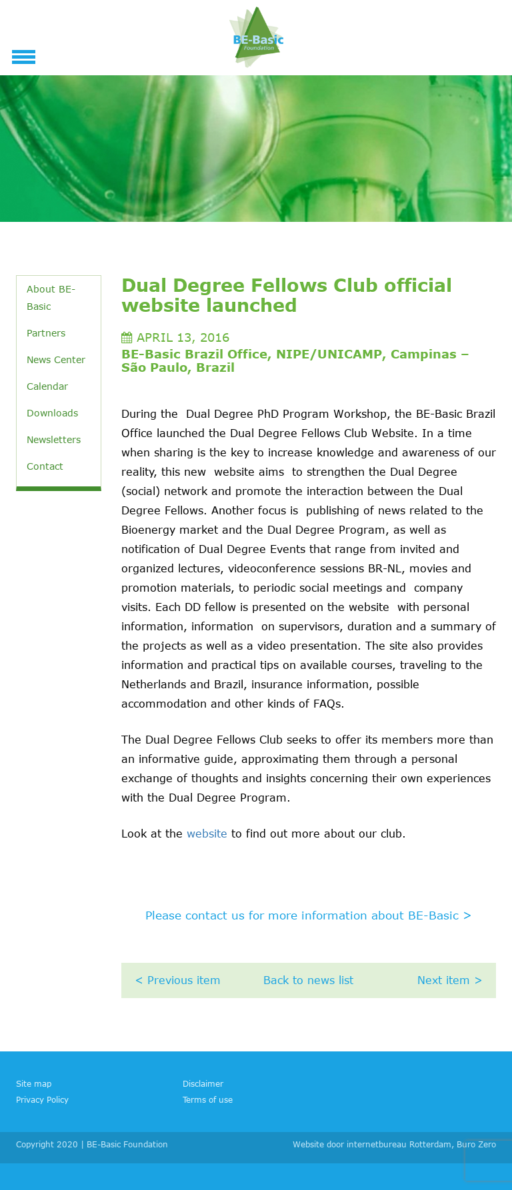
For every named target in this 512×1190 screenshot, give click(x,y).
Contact (45, 466)
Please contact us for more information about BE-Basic (308, 915)
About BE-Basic (51, 297)
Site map (33, 1083)
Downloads (52, 412)
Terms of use (208, 1099)
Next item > (450, 980)
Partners (46, 332)
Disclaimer (203, 1083)
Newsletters (54, 439)
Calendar (47, 386)
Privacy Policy (42, 1099)
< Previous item (178, 980)
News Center (56, 359)
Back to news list (308, 980)
